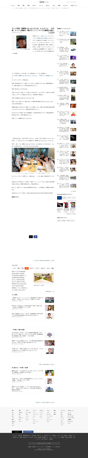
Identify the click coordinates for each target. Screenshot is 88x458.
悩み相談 (39, 437)
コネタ (41, 414)
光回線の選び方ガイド (27, 435)
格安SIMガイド (16, 437)
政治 (12, 416)
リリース (69, 412)
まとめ (13, 417)
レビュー (34, 412)
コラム (53, 5)
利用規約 (33, 446)
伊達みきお (40, 38)
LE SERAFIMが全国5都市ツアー (19, 275)
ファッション (35, 421)
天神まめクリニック (47, 435)
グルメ (34, 419)
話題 (54, 414)
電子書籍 (51, 439)
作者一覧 (69, 414)
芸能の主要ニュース (50, 291)
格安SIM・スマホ (72, 435)
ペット (41, 417)
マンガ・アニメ (36, 414)
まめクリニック (40, 435)
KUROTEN (20, 435)
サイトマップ (70, 421)
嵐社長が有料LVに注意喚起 (18, 273)
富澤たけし (47, 38)
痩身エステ (46, 439)
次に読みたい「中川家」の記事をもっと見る (45, 402)
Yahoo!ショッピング (70, 220)
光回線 (21, 437)
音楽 (19, 416)
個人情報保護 (48, 446)
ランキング (65, 5)
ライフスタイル (50, 416)
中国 (12, 423)
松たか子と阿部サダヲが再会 (18, 281)
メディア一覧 (70, 416)
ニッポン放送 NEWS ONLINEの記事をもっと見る (44, 260)
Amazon (59, 220)
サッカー (27, 416)
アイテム (58, 435)
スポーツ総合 (28, 412)
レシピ (54, 437)
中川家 (38, 46)
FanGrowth (34, 435)
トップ (14, 268)
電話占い (66, 435)
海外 (23, 5)
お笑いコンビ (44, 36)
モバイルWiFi (30, 437)
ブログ (62, 435)
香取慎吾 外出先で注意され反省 (19, 283)
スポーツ (34, 5)
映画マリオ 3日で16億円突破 (18, 271)
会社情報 (29, 446)
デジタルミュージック (64, 198)
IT (33, 417)
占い (47, 437)
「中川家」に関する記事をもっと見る (46, 364)
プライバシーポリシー (41, 446)
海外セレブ (21, 417)
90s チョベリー (50, 419)
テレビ (74, 197)
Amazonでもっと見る (70, 213)
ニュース (13, 5)
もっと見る (73, 191)
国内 (19, 5)
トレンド (41, 5)
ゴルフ (27, 417)
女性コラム (49, 414)
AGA (42, 439)
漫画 (59, 5)
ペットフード (37, 439)
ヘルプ (69, 423)
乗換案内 (62, 437)
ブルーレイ (59, 197)
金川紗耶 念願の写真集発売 (18, 277)
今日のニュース (74, 5)
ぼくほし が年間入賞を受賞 (18, 279)
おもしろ (47, 5)
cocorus (35, 437)
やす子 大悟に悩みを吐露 (17, 285)
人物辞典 (69, 419)
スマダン (48, 412)
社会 (12, 412)
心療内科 (54, 435)
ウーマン (50, 437)
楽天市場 (63, 220)
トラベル (48, 417)
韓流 (19, 419)
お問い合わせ (57, 446)
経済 (12, 414)
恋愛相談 (43, 437)
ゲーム (34, 416)
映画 (19, 414)
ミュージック (69, 198)
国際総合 (13, 421)
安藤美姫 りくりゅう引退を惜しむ (19, 287)
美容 (74, 437)
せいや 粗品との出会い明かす (18, 289)
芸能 (28, 5)
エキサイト (15, 435)
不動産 (67, 437)
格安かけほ (25, 437)
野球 (26, 414)
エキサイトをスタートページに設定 (44, 443)
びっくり (41, 412)
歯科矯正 (70, 437)
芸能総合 (20, 412)
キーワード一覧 (71, 417)
